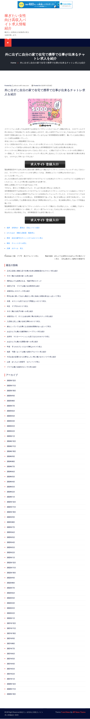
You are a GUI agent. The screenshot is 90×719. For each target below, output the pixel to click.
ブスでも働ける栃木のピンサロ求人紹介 (21, 367)
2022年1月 (11, 618)
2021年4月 (11, 664)
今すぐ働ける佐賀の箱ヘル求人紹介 (20, 276)
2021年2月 (11, 674)
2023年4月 (11, 543)
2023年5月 (11, 537)
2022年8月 (11, 583)
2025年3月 (11, 426)
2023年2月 (11, 553)
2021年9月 (11, 639)
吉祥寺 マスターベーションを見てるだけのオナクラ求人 (28, 337)
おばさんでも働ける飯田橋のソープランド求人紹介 (26, 332)
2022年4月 (11, 603)
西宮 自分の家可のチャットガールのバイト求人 (25, 238)
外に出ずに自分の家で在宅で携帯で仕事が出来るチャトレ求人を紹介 (52, 63)
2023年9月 (11, 517)
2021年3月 (11, 669)
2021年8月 (11, 644)
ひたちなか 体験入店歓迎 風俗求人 (21, 233)
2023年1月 (11, 558)
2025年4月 (11, 421)
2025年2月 (11, 431)
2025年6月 (11, 411)
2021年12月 (11, 623)
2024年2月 (11, 492)
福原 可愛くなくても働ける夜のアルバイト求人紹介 (26, 352)
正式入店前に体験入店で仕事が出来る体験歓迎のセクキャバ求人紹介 (32, 271)
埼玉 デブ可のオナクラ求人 (17, 306)
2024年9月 (11, 457)
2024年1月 (11, 497)
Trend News (65, 712)
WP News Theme (79, 712)
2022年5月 (11, 598)
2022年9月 (11, 578)
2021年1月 (11, 679)
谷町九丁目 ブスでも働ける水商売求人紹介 (23, 286)
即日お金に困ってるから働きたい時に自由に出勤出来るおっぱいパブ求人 (34, 296)
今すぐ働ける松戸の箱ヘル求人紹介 (20, 311)
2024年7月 (11, 467)
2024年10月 (11, 452)
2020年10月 (11, 694)
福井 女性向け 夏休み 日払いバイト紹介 (23, 228)
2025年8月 (11, 401)
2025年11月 (11, 386)
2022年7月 (11, 588)
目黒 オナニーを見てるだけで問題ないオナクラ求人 (26, 301)
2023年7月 (11, 527)
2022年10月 (11, 573)
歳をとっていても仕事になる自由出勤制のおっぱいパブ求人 (29, 327)
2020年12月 (11, 684)
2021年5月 (11, 659)
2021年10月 (11, 634)
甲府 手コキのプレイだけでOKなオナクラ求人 (24, 347)
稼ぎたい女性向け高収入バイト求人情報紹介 (15, 22)
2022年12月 (11, 563)
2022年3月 (11, 608)
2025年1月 (11, 436)
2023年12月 (11, 502)
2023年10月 (11, 512)
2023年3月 (11, 548)
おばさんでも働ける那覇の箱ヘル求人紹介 (22, 342)
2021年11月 (11, 629)
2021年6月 (11, 654)
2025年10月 (11, 391)
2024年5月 (11, 477)
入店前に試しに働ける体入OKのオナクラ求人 (23, 322)
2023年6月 (11, 532)
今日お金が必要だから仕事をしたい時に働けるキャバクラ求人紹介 (31, 357)
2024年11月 (11, 446)
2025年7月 (11, 406)
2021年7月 (11, 649)
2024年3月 (11, 487)
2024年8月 (11, 462)
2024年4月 (11, 482)
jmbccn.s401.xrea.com (20, 86)
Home (15, 63)
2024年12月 (11, 441)
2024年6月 (11, 472)
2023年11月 (11, 507)
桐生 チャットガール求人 (16, 243)
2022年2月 (11, 613)
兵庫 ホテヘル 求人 (15, 249)
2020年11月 (11, 689)
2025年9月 (11, 396)
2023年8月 (11, 522)
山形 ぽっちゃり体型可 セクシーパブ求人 (23, 362)
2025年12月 (11, 381)
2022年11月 (11, 568)
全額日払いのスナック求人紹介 (18, 291)
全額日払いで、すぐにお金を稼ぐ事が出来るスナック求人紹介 (30, 317)
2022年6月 (11, 593)
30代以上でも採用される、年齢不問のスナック (24, 281)
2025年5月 (11, 416)
